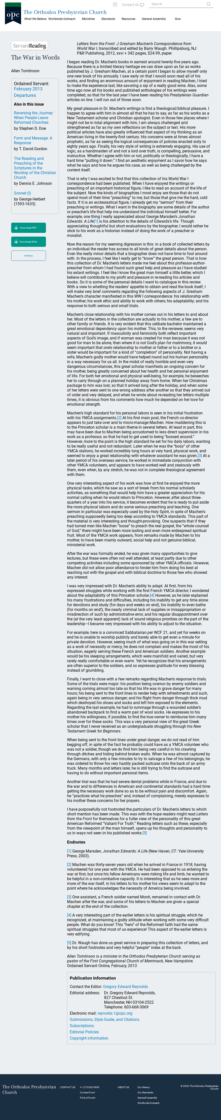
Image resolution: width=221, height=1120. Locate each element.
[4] (152, 595)
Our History (144, 1087)
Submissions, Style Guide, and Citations (104, 1019)
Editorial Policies (84, 1032)
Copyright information (89, 1038)
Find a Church (87, 1097)
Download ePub (28, 241)
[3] (200, 455)
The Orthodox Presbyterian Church (65, 12)
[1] (96, 221)
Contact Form (87, 1092)
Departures (25, 95)
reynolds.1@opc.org (115, 1013)
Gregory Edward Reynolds (125, 986)
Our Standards (145, 1092)
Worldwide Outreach (149, 1103)
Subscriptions (82, 1025)
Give (178, 19)
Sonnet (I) (22, 193)
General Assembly (154, 19)
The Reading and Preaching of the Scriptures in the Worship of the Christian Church (35, 168)
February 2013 (28, 88)
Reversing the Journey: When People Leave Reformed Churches (34, 118)
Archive (28, 255)
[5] (145, 833)
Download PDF (28, 227)
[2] (119, 417)
